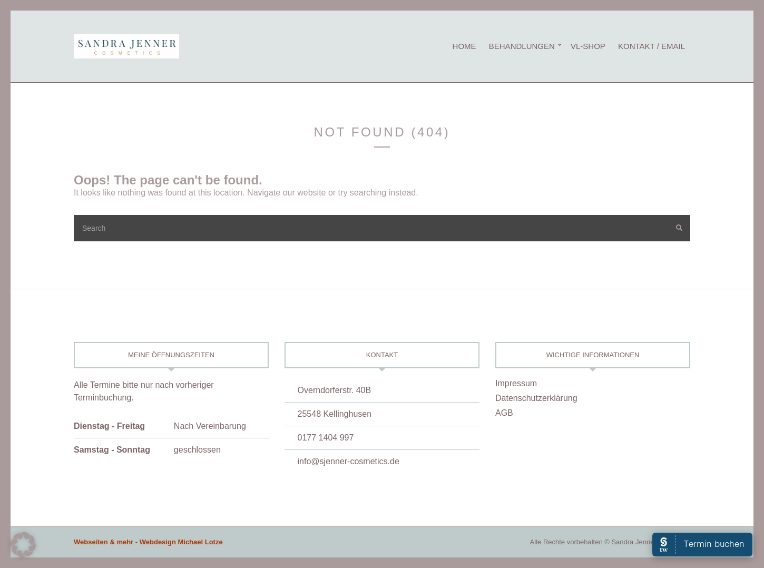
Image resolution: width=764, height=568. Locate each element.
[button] (23, 545)
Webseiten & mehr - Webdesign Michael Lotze (148, 542)
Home (464, 46)
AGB (504, 412)
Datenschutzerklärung (536, 398)
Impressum (516, 383)
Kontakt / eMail (651, 46)
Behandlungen (522, 46)
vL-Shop (588, 46)
